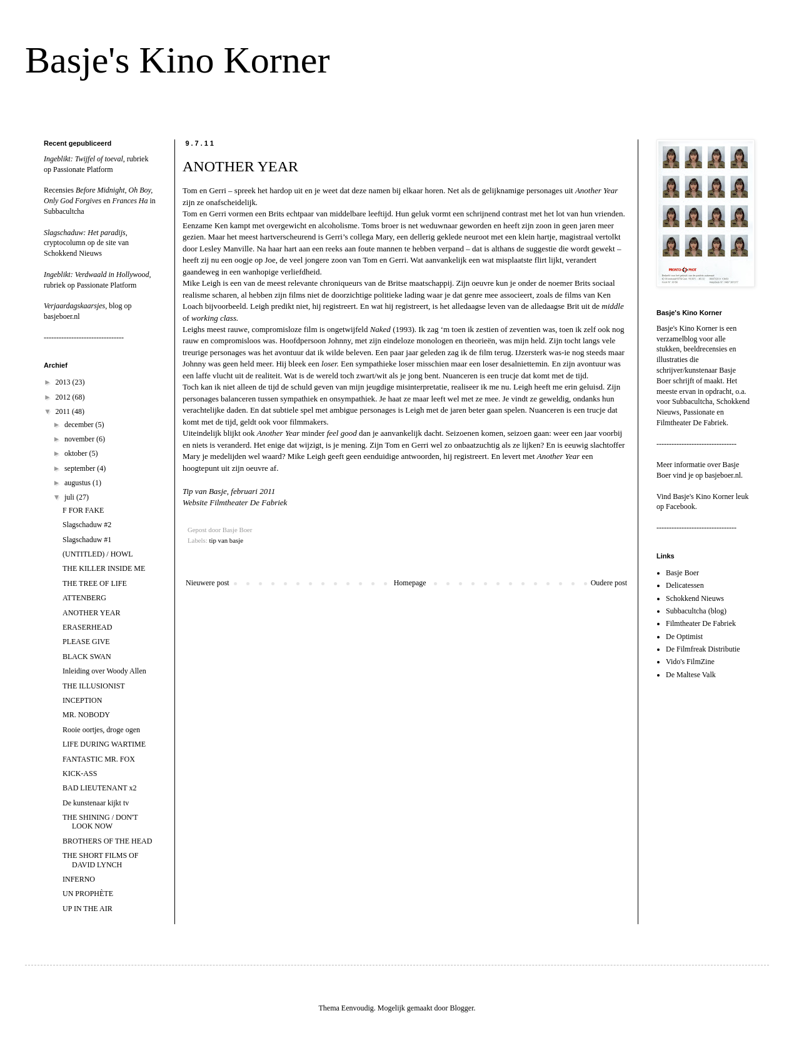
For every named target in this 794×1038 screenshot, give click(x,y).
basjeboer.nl (62, 316)
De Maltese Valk (691, 674)
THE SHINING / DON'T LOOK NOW (100, 821)
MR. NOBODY (86, 714)
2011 (64, 411)
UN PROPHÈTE (88, 893)
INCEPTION (82, 700)
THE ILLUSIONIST (94, 686)
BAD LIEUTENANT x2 (99, 788)
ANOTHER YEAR (92, 612)
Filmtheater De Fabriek (701, 623)
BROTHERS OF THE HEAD (107, 841)
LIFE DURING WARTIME (104, 744)
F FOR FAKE (83, 510)
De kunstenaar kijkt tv (96, 803)
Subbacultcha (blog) (696, 611)
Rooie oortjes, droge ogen (101, 729)
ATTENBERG (84, 597)
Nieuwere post (207, 582)
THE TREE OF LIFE (95, 583)
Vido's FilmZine (690, 661)
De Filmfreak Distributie (703, 649)
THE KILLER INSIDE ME (104, 568)
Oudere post (609, 582)
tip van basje (226, 540)
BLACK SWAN (87, 656)
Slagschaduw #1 (87, 539)
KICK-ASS (80, 773)
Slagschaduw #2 (87, 524)
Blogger (461, 1008)
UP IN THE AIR (88, 908)
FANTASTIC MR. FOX (99, 759)
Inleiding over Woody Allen (104, 671)
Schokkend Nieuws (73, 253)
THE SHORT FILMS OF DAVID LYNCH (100, 860)
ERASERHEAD (87, 627)
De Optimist (684, 636)
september (80, 468)
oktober (76, 453)
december (80, 424)
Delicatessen (685, 585)
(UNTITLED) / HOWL (98, 554)
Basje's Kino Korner (177, 60)
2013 (64, 382)
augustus (78, 482)
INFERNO (79, 879)
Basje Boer (682, 572)
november (80, 439)
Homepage (410, 582)
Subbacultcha (64, 211)
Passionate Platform (83, 169)
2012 (64, 397)
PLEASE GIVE (86, 641)
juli (70, 497)
